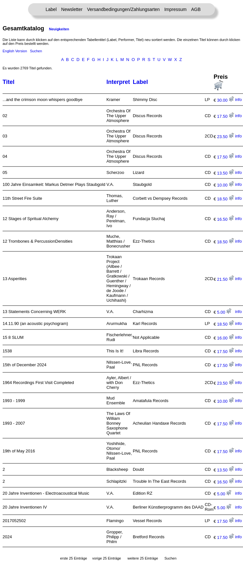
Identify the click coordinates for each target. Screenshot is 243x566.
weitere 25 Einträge (142, 558)
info (238, 99)
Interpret (118, 82)
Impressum (175, 9)
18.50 (225, 199)
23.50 (225, 136)
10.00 (225, 185)
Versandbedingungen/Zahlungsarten (123, 9)
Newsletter (72, 9)
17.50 (225, 116)
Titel (9, 82)
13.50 (225, 173)
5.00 (224, 312)
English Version (15, 51)
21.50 (225, 279)
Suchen (36, 51)
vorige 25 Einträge (106, 558)
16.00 (225, 338)
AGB (196, 9)
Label (51, 9)
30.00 (225, 100)
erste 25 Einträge (73, 558)
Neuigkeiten (59, 29)
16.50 (225, 219)
